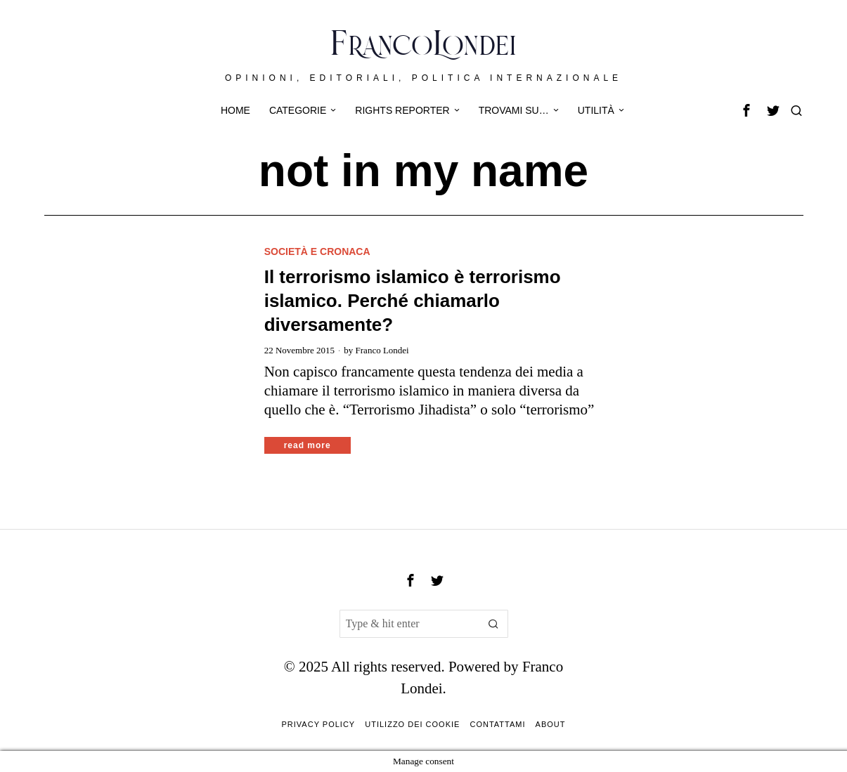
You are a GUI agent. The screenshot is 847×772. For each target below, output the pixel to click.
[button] (494, 624)
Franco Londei (382, 350)
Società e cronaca (317, 251)
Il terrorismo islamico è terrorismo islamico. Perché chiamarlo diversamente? (412, 300)
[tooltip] (746, 110)
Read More (307, 445)
